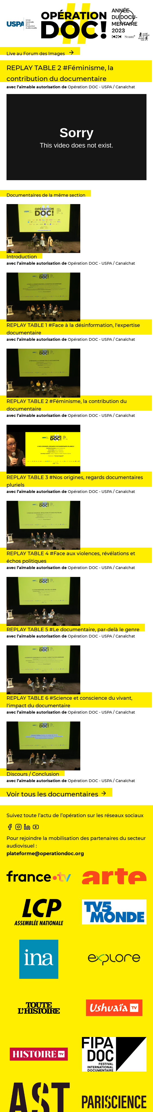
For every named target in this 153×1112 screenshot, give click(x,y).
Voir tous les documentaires (57, 794)
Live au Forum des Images (41, 52)
